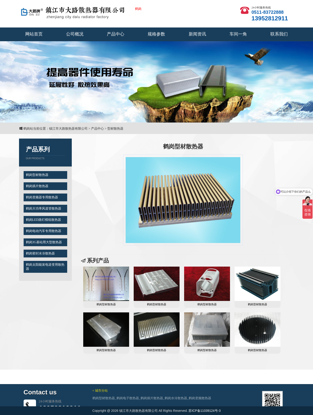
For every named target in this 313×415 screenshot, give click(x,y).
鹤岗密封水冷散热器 (40, 253)
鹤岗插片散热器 (37, 186)
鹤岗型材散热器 (37, 175)
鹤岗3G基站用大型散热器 (44, 242)
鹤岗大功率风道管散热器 (43, 208)
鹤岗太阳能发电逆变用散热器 (45, 266)
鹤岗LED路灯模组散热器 (43, 219)
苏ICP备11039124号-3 (204, 410)
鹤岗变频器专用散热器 (42, 197)
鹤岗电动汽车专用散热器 (43, 231)
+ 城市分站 (100, 405)
